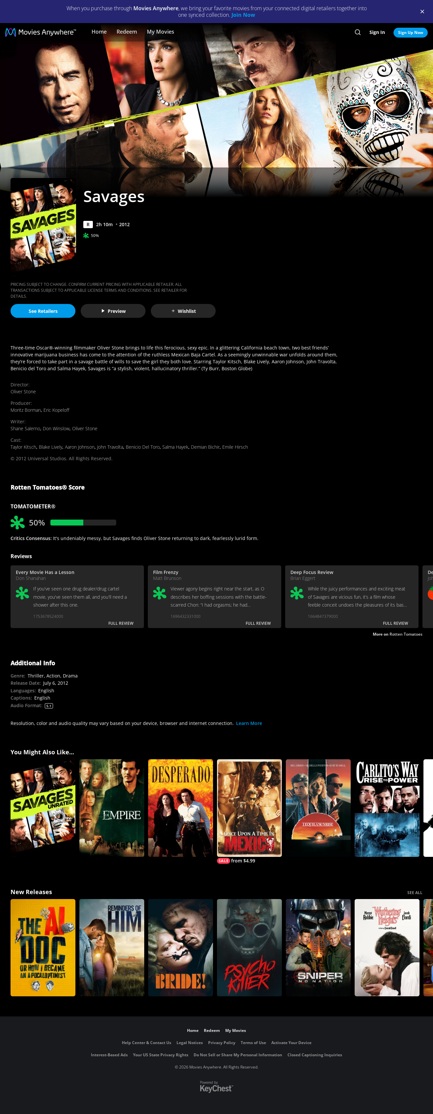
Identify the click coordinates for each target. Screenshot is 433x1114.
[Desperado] (180, 808)
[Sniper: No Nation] (318, 948)
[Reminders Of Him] (111, 948)
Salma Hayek (175, 447)
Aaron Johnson (80, 447)
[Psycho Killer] (249, 948)
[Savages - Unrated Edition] (43, 808)
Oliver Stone (23, 391)
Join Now (243, 14)
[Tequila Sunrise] (318, 808)
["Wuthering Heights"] (387, 948)
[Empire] (111, 808)
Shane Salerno (25, 428)
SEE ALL (414, 892)
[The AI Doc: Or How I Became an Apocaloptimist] (43, 948)
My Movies (160, 31)
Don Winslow (56, 428)
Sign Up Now (410, 32)
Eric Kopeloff (56, 410)
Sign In (377, 32)
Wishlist (183, 311)
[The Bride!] (180, 948)
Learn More (249, 723)
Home (99, 31)
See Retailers (43, 311)
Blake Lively (50, 447)
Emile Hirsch (235, 447)
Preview (113, 311)
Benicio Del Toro (143, 447)
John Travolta (110, 447)
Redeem (127, 31)
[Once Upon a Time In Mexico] (249, 811)
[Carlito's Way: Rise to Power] (387, 808)
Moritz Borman (26, 410)
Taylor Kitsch (23, 447)
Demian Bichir (205, 447)
